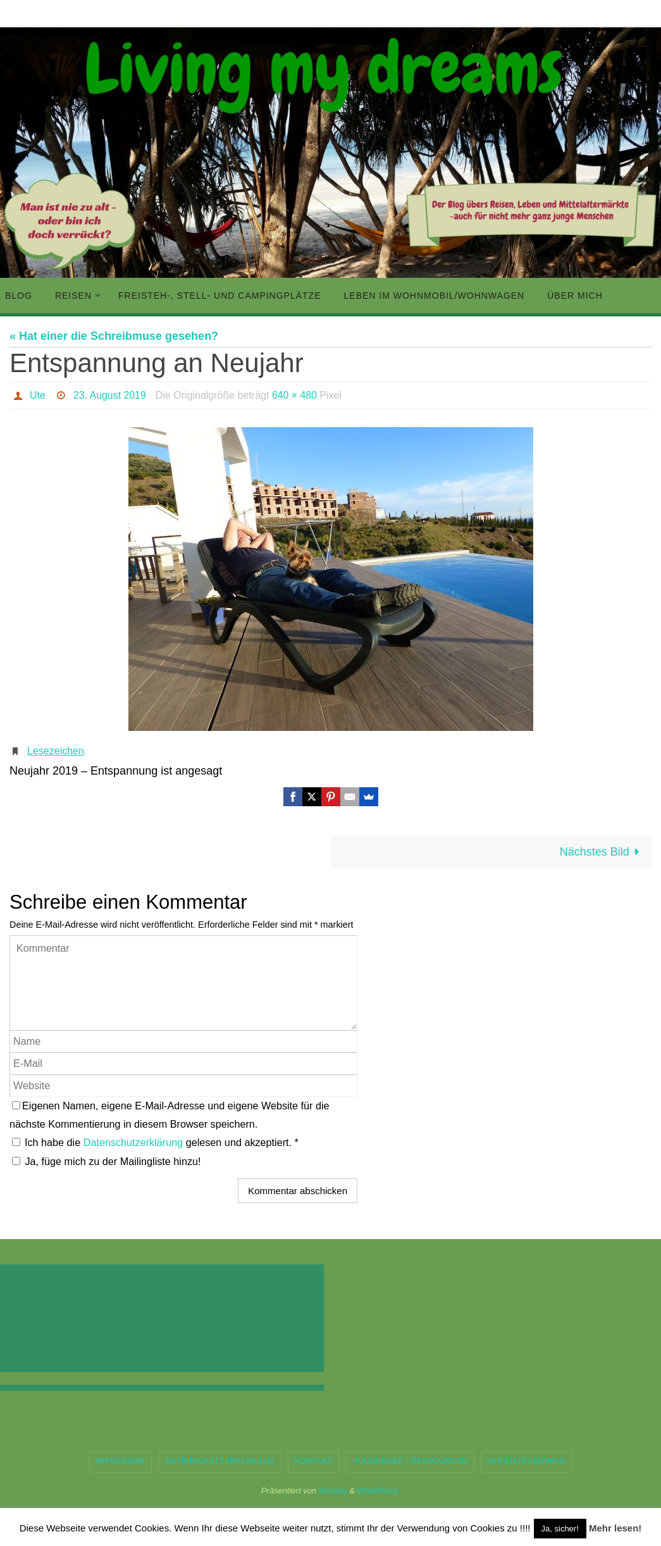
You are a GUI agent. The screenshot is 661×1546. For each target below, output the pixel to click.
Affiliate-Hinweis (526, 1461)
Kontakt (313, 1461)
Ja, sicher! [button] (560, 1528)
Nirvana (333, 1490)
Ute (38, 395)
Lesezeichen (55, 750)
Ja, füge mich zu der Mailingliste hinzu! (106, 1161)
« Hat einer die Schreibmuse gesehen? (113, 336)
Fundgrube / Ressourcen (409, 1461)
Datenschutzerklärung (134, 1142)
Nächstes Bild (602, 851)
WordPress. (378, 1490)
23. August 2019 (110, 395)
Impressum (120, 1461)
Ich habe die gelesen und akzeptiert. (155, 1142)
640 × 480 (295, 395)
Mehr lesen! (615, 1528)
